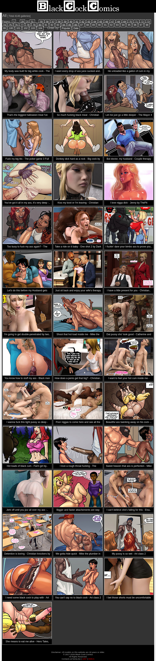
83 (57, 25)
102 (26, 28)
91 (105, 25)
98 (147, 25)
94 (123, 25)
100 (11, 28)
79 (34, 25)
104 (40, 28)
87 (81, 25)
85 (69, 25)
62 (83, 21)
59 (65, 21)
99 (4, 28)
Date (75, 28)
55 (41, 21)
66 (106, 21)
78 (28, 25)
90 (99, 25)
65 (101, 21)
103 (33, 28)
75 (10, 25)
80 (40, 25)
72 (142, 21)
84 (64, 25)
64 (94, 21)
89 (93, 25)
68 (118, 21)
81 (46, 25)
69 (124, 21)
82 (52, 25)
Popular (66, 28)
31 (32, 21)
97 (141, 25)
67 (112, 21)
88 (87, 25)
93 (117, 25)
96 (135, 25)
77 (22, 25)
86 (75, 25)
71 (136, 21)
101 (18, 28)
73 (148, 21)
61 (77, 21)
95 (129, 25)
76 (16, 25)
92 (111, 25)
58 (59, 21)
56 (47, 21)
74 (4, 25)
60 (71, 21)
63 (89, 21)
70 (130, 21)
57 (53, 21)
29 (22, 21)
